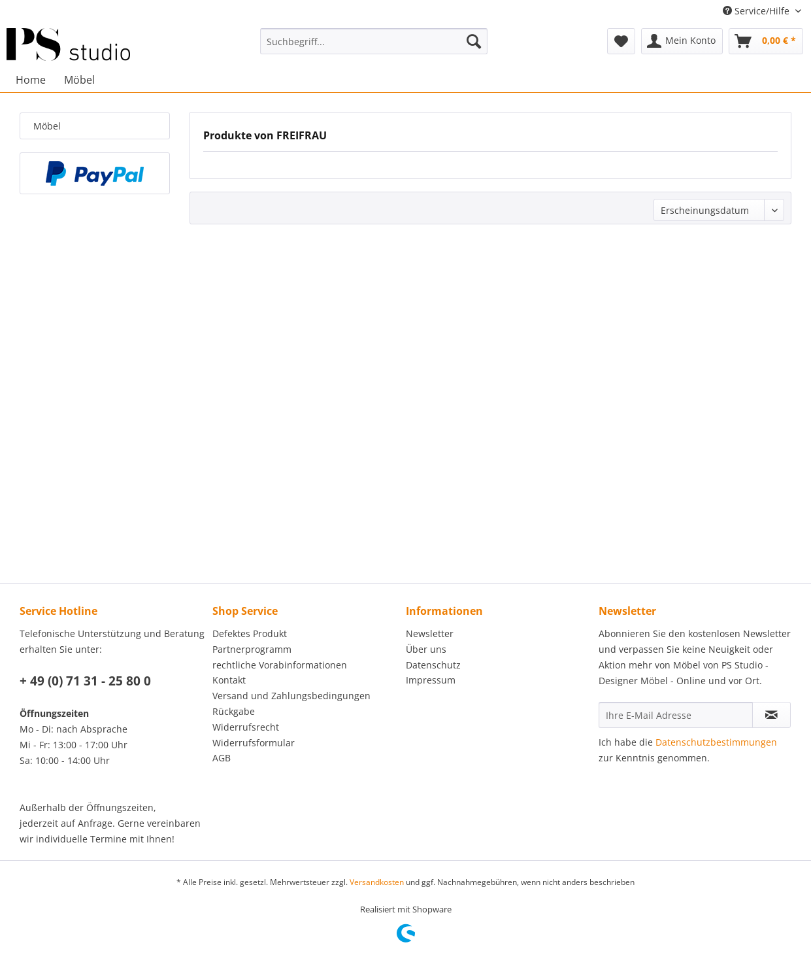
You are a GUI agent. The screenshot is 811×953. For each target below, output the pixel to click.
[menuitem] (373, 41)
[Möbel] (79, 79)
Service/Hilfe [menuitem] (757, 11)
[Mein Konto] (682, 41)
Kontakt (229, 680)
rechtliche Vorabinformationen (279, 665)
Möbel (47, 126)
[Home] (31, 79)
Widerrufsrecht (245, 727)
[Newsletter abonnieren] (771, 715)
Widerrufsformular (253, 742)
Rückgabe (233, 711)
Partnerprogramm (251, 649)
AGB (221, 758)
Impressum (430, 680)
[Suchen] (474, 41)
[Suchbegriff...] (373, 41)
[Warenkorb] (766, 41)
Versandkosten (377, 882)
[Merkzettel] (621, 41)
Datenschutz (433, 665)
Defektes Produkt (249, 633)
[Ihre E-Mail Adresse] (676, 715)
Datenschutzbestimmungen (716, 742)
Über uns (426, 649)
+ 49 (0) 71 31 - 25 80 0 (85, 680)
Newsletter (430, 633)
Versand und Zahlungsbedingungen (291, 695)
